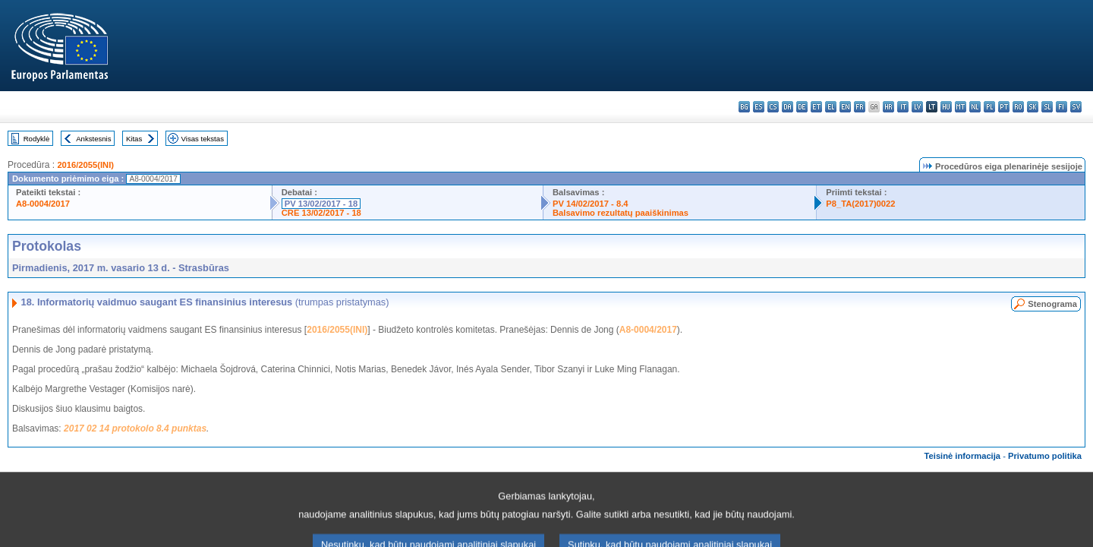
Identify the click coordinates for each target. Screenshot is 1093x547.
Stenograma (1052, 303)
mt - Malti (960, 106)
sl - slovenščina (1047, 106)
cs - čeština (773, 106)
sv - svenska (1076, 106)
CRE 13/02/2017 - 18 (321, 212)
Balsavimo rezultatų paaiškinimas (620, 212)
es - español (758, 106)
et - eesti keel (816, 106)
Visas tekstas (202, 138)
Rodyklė (37, 138)
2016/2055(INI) (85, 164)
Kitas (134, 138)
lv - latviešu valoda (917, 106)
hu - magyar (946, 106)
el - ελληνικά (830, 106)
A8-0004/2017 (43, 203)
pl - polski (989, 106)
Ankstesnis (93, 138)
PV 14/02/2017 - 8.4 (590, 203)
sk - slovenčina (1032, 106)
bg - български (744, 106)
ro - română (1018, 106)
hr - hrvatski (888, 106)
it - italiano (903, 106)
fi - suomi (1061, 106)
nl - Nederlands (975, 106)
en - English (845, 106)
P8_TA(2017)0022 (860, 203)
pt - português (1004, 106)
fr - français (859, 106)
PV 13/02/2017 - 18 (321, 203)
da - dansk (787, 106)
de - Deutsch (802, 106)
